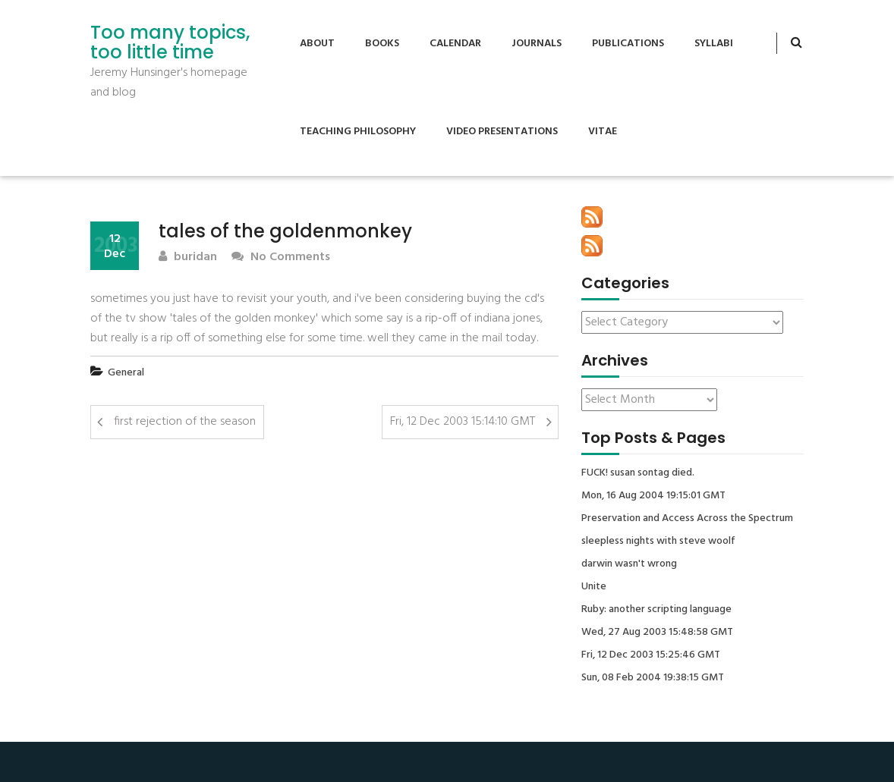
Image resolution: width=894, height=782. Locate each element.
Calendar (455, 43)
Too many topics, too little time (170, 43)
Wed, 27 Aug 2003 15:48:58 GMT (657, 632)
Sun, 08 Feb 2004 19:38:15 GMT (652, 678)
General (126, 373)
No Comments (280, 257)
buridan (188, 257)
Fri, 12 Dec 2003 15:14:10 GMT (462, 422)
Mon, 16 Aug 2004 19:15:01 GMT (653, 496)
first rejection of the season (185, 422)
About (317, 43)
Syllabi (713, 43)
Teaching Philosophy (358, 131)
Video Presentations (502, 131)
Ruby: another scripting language (656, 609)
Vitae (602, 131)
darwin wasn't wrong (629, 564)
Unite (593, 587)
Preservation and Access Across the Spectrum (687, 518)
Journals (537, 43)
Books (382, 43)
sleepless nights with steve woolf (658, 541)
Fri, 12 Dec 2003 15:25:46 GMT (650, 655)
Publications (628, 43)
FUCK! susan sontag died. (637, 473)
